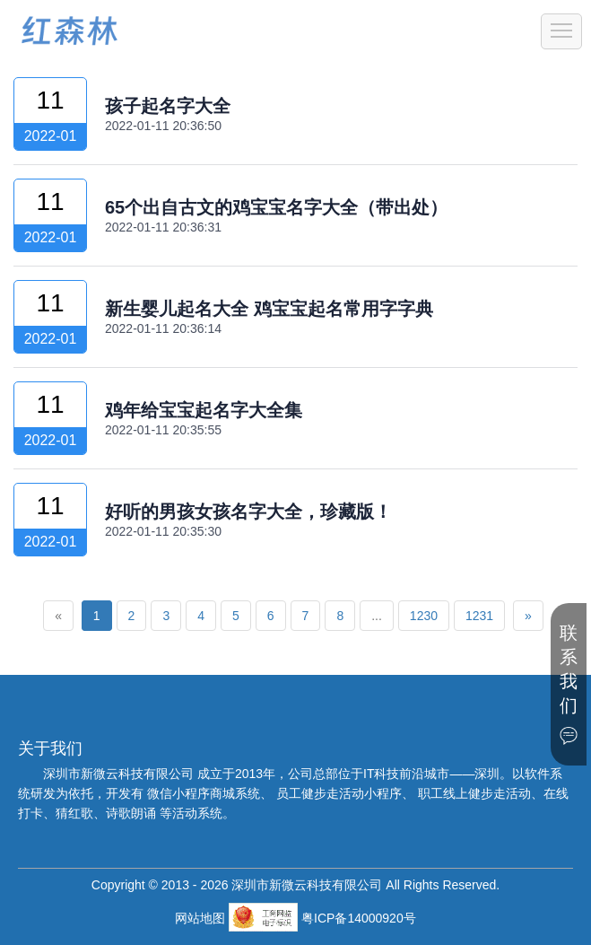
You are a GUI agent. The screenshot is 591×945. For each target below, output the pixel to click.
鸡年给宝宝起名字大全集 (203, 410)
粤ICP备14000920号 (358, 918)
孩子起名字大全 (167, 106)
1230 (424, 615)
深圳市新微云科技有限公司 (120, 773)
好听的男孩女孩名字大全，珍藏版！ (248, 511)
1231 (479, 615)
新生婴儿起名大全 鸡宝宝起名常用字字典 (269, 309)
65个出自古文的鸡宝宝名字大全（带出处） (276, 207)
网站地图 (202, 918)
